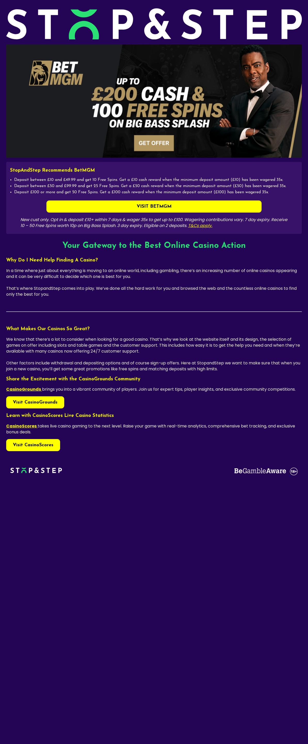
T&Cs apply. (200, 226)
